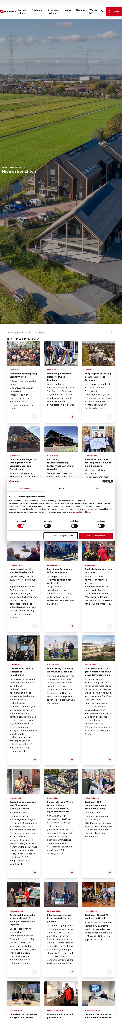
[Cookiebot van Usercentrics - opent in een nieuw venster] (102, 481)
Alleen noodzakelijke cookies (60, 536)
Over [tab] (97, 488)
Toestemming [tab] (25, 488)
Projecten (37, 10)
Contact (80, 10)
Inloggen (114, 11)
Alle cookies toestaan (96, 536)
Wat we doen (22, 11)
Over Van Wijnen (53, 11)
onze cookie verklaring (81, 512)
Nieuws (67, 10)
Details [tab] (61, 488)
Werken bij (93, 11)
